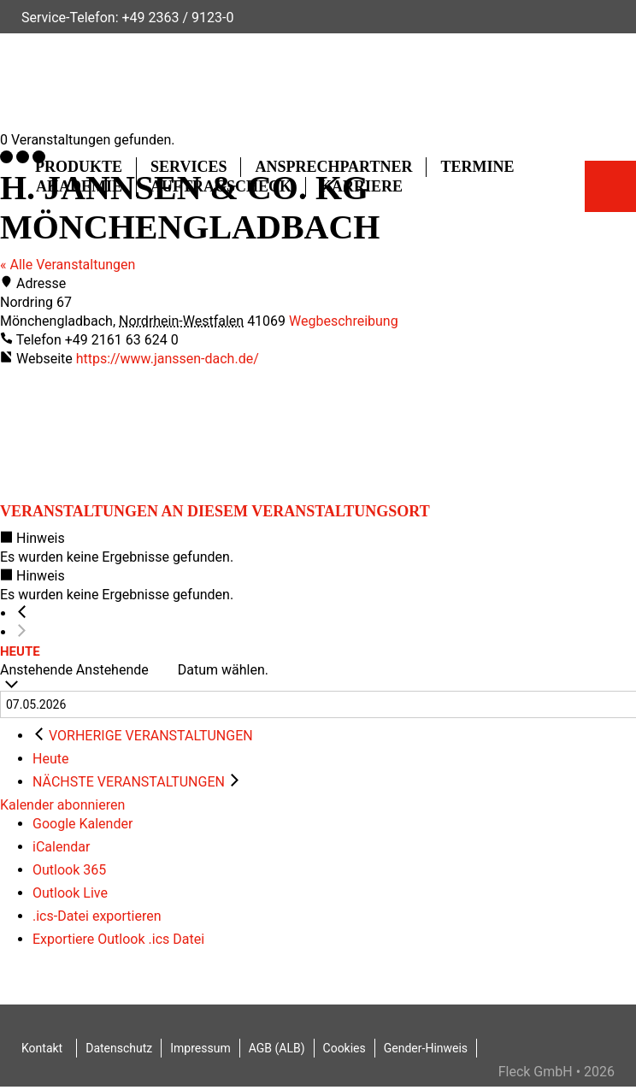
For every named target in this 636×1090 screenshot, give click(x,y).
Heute (20, 651)
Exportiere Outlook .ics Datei (118, 939)
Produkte (78, 166)
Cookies (344, 1048)
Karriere (361, 186)
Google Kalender (82, 824)
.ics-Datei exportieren (97, 916)
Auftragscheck (221, 186)
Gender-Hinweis (426, 1048)
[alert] (318, 548)
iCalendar (61, 847)
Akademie (79, 186)
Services (188, 166)
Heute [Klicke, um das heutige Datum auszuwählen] (50, 759)
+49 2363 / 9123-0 (177, 17)
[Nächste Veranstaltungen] (21, 632)
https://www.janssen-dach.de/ (167, 359)
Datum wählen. (223, 670)
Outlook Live (70, 893)
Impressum (200, 1048)
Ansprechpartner (333, 166)
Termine (477, 166)
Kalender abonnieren (62, 805)
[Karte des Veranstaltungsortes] (128, 432)
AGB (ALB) (277, 1048)
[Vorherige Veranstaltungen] (21, 613)
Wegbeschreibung (343, 321)
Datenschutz (118, 1048)
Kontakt (41, 1048)
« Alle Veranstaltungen (67, 264)
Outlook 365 (69, 870)
